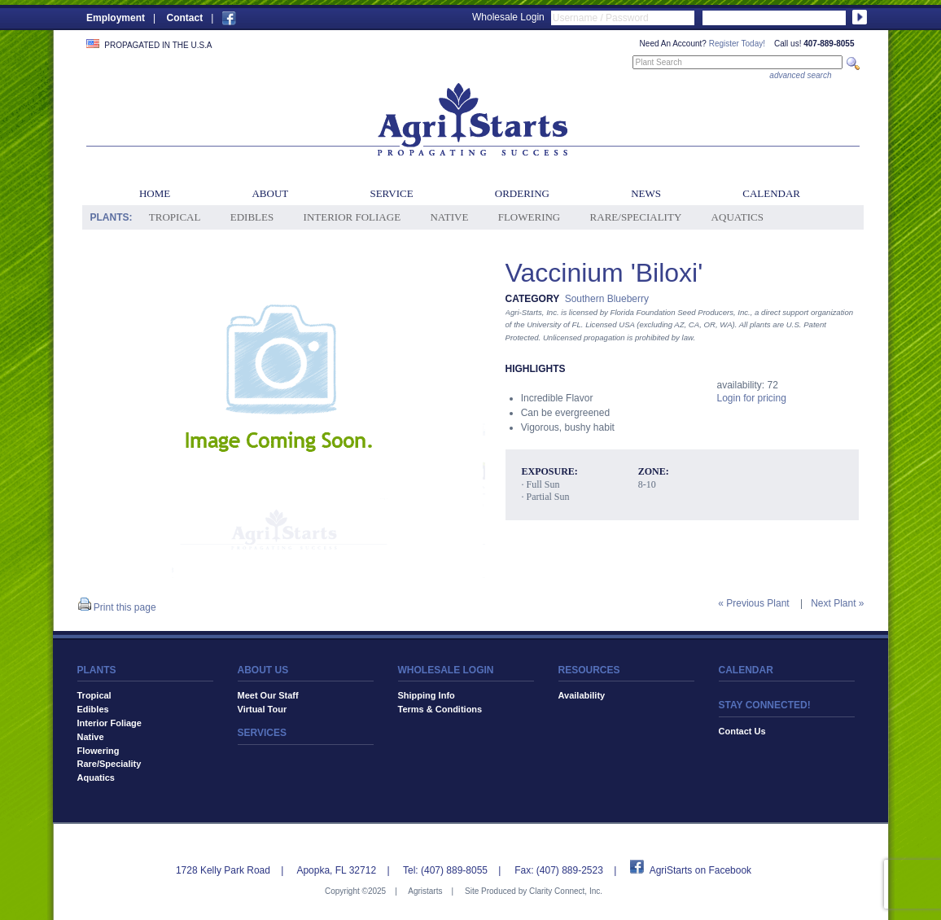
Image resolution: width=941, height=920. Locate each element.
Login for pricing (751, 398)
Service (391, 193)
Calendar (771, 193)
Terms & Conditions (440, 709)
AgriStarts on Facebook (700, 870)
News (646, 193)
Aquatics (737, 217)
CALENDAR (746, 670)
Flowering (529, 217)
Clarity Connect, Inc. (565, 891)
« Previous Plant (753, 603)
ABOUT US (263, 670)
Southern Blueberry (607, 298)
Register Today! (737, 43)
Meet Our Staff (268, 695)
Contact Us (742, 731)
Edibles (252, 217)
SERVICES (262, 732)
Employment (115, 18)
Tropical (175, 217)
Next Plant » (837, 603)
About (270, 193)
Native (449, 217)
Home (154, 193)
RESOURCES (589, 670)
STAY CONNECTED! (765, 705)
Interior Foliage (352, 217)
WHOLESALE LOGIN (446, 670)
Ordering (522, 193)
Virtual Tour (262, 709)
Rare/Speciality (636, 217)
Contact (184, 18)
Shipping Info (426, 695)
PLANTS (96, 670)
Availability (582, 695)
